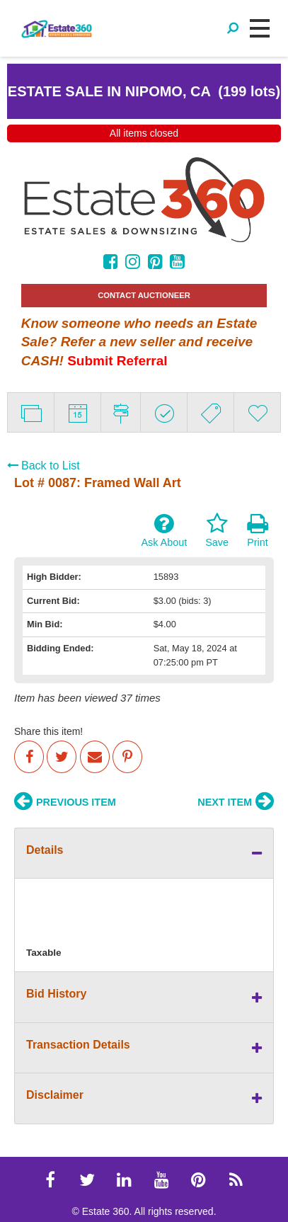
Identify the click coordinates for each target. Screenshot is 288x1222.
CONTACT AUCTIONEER (144, 295)
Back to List (43, 465)
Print (257, 530)
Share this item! (48, 731)
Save (217, 530)
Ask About (164, 530)
